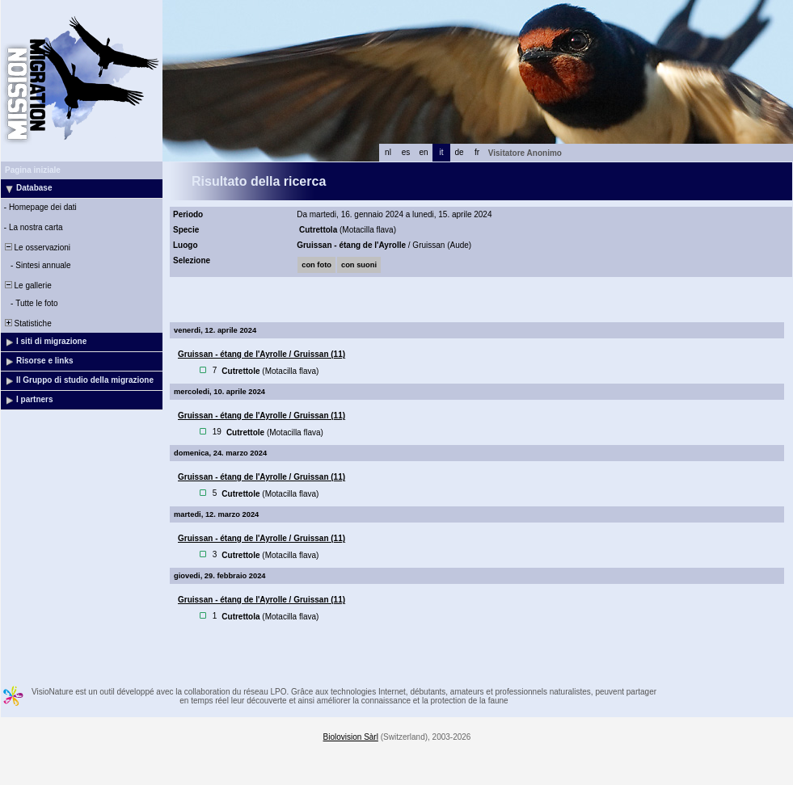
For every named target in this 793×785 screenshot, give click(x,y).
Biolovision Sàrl (350, 737)
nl (388, 152)
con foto (316, 265)
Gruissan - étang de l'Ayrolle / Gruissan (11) (261, 354)
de (458, 152)
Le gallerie (27, 285)
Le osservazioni (36, 247)
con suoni (359, 265)
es (406, 152)
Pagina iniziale (33, 170)
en (423, 152)
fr (477, 152)
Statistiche (27, 323)
